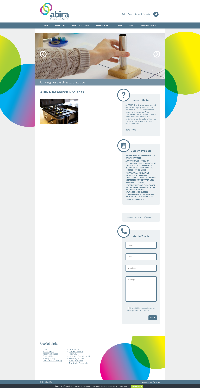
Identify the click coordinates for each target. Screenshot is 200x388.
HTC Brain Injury (76, 355)
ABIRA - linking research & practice (54, 11)
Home (45, 25)
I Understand (137, 386)
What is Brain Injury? (80, 25)
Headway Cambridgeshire (80, 360)
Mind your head (76, 364)
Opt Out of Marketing (52, 364)
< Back (159, 31)
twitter (156, 14)
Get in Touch (127, 14)
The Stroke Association (79, 367)
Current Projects (142, 14)
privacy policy (123, 386)
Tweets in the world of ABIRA (138, 217)
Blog (131, 25)
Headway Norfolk (76, 362)
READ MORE (131, 130)
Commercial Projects (148, 25)
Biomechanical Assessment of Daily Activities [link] (140, 157)
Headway (73, 358)
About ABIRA (60, 25)
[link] (136, 199)
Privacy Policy (49, 362)
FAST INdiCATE (75, 353)
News (120, 25)
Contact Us (48, 360)
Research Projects (103, 25)
